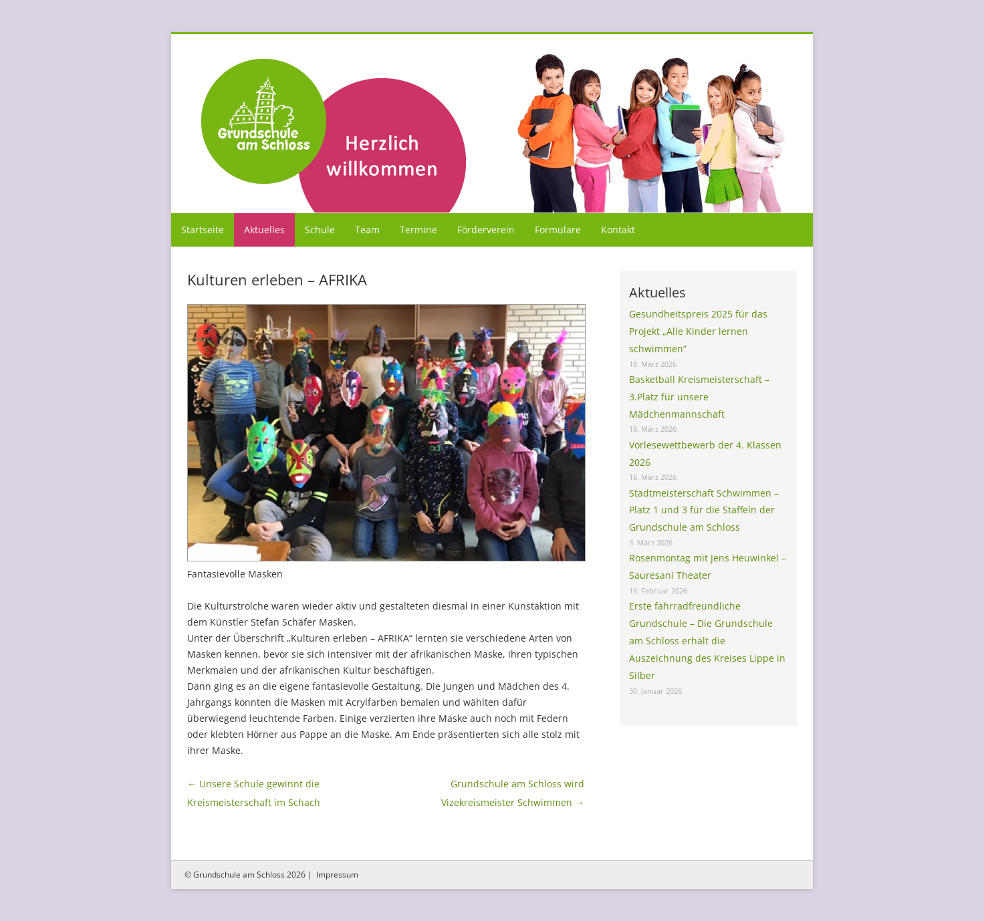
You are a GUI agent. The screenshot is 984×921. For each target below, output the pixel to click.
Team (367, 229)
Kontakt (618, 229)
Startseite (202, 229)
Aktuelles (264, 229)
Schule (320, 229)
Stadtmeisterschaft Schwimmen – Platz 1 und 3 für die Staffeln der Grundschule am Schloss (704, 510)
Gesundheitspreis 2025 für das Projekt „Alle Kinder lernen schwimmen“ (698, 331)
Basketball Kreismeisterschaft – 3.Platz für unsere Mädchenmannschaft (699, 396)
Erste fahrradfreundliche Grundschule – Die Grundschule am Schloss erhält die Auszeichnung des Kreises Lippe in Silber (707, 640)
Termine (418, 229)
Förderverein (486, 229)
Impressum (337, 874)
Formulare (558, 229)
